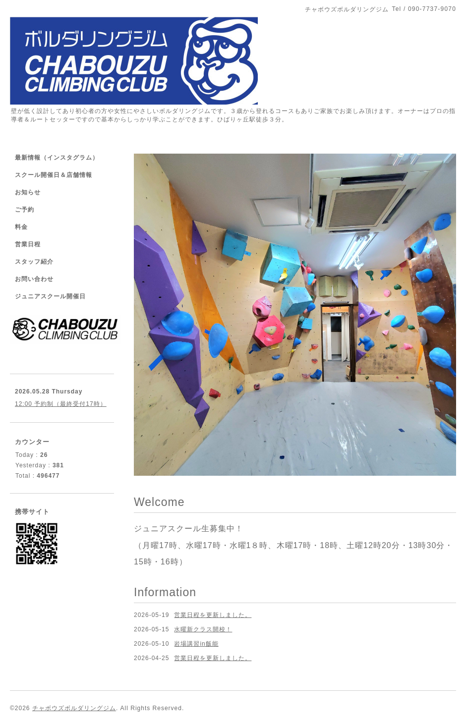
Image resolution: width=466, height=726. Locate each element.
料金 (21, 226)
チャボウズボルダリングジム (74, 708)
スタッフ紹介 (34, 261)
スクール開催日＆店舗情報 (53, 174)
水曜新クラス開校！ (203, 629)
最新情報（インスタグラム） (57, 157)
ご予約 (24, 209)
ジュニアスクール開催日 (50, 296)
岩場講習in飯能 (196, 643)
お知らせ (28, 192)
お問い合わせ (34, 279)
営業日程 (28, 244)
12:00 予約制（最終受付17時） (61, 403)
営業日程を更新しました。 (212, 615)
